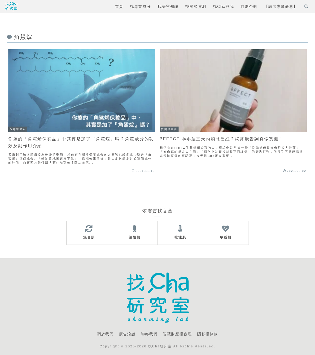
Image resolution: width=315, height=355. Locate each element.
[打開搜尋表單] (306, 6)
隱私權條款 (207, 334)
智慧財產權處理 (177, 334)
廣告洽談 (127, 334)
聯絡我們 (149, 334)
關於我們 (105, 334)
